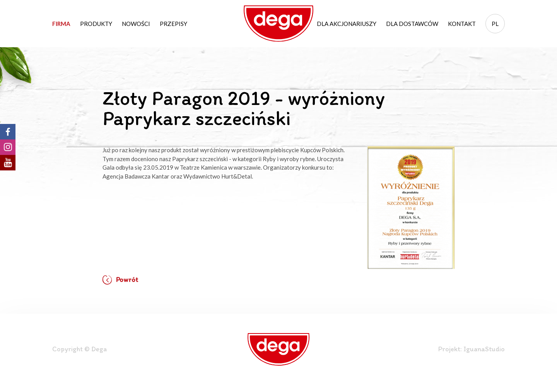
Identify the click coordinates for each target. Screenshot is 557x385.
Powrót (120, 280)
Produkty (96, 23)
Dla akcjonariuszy (346, 23)
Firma (61, 23)
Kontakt (462, 23)
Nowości (136, 23)
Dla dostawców (412, 23)
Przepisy (173, 23)
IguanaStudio (484, 349)
